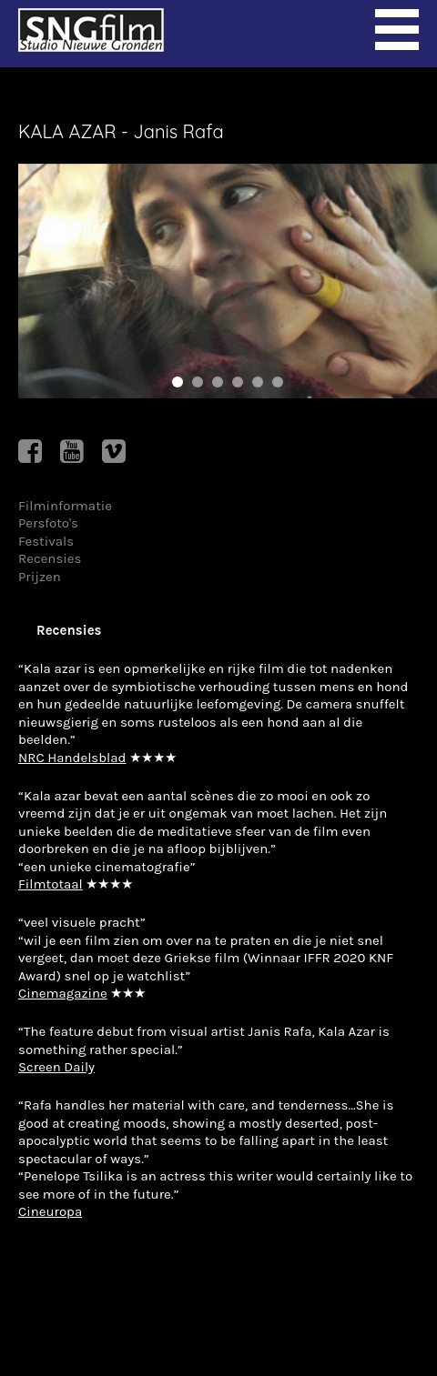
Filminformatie (65, 505)
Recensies (49, 558)
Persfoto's (48, 523)
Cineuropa (50, 1211)
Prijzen (39, 576)
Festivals (46, 541)
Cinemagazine (62, 993)
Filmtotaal (50, 884)
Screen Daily (56, 1067)
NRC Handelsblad (72, 757)
